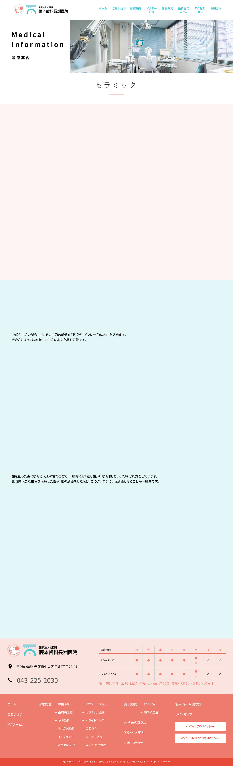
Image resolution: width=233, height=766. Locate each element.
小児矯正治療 (67, 745)
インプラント (65, 736)
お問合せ (216, 8)
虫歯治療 (64, 704)
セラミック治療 (95, 712)
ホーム (103, 8)
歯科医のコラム (183, 10)
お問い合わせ (133, 742)
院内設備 (149, 704)
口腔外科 (91, 728)
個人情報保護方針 (188, 704)
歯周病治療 (65, 712)
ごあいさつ (119, 8)
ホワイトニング (95, 720)
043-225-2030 (37, 680)
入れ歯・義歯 (66, 728)
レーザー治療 (94, 736)
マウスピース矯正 (96, 704)
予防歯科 (64, 720)
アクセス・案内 (199, 10)
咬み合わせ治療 (96, 745)
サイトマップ (183, 714)
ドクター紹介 (151, 10)
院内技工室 (151, 712)
